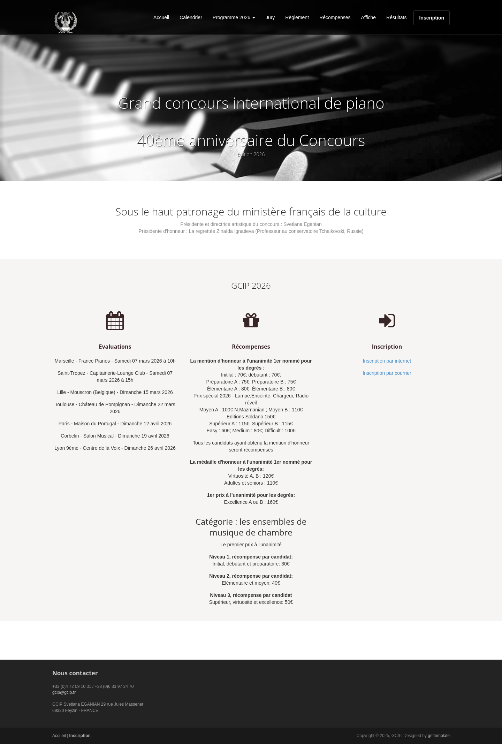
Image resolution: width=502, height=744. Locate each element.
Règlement (297, 17)
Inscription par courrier (387, 373)
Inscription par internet (387, 361)
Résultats (396, 17)
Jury (270, 17)
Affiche (368, 17)
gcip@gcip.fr (64, 692)
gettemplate (439, 735)
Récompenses (335, 17)
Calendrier (191, 17)
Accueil (161, 17)
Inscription (431, 18)
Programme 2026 (234, 17)
